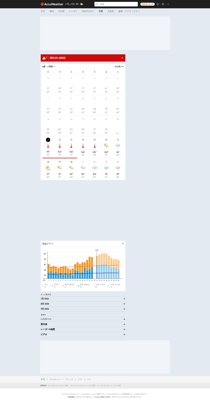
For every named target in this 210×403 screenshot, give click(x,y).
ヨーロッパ (55, 379)
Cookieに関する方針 (102, 397)
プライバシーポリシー (85, 397)
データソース (135, 397)
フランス (69, 379)
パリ (80, 379)
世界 (43, 379)
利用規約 (71, 397)
